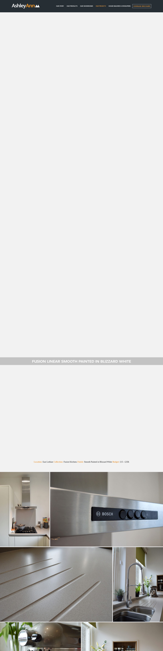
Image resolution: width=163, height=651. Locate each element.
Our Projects (101, 6)
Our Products (72, 6)
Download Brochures (141, 6)
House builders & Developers (120, 6)
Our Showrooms (86, 6)
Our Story (60, 6)
